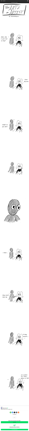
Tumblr (16, 412)
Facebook (12, 412)
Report (14, 417)
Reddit (18, 412)
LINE (10, 412)
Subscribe (15, 414)
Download (14, 422)
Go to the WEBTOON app (14, 429)
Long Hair (4, 0)
